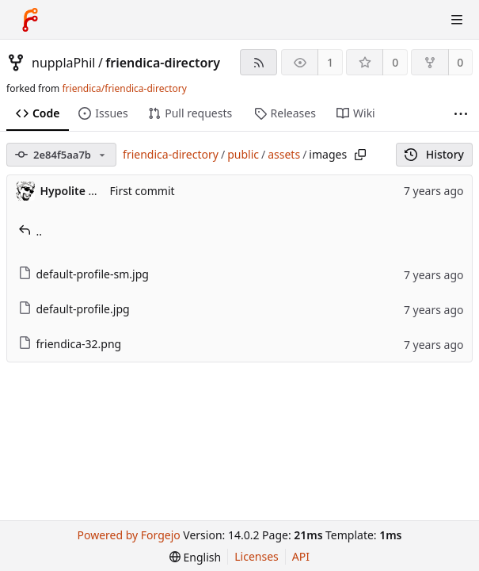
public (243, 154)
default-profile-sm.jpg (83, 274)
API (301, 556)
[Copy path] (360, 155)
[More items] (461, 114)
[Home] (30, 20)
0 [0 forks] (460, 62)
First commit (142, 190)
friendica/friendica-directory (124, 88)
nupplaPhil (63, 63)
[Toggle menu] (457, 20)
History (434, 154)
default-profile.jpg (74, 308)
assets (284, 154)
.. (30, 231)
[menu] (195, 557)
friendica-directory (162, 63)
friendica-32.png (70, 343)
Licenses (256, 556)
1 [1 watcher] (330, 62)
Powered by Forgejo (129, 534)
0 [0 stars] (395, 62)
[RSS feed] (258, 62)
